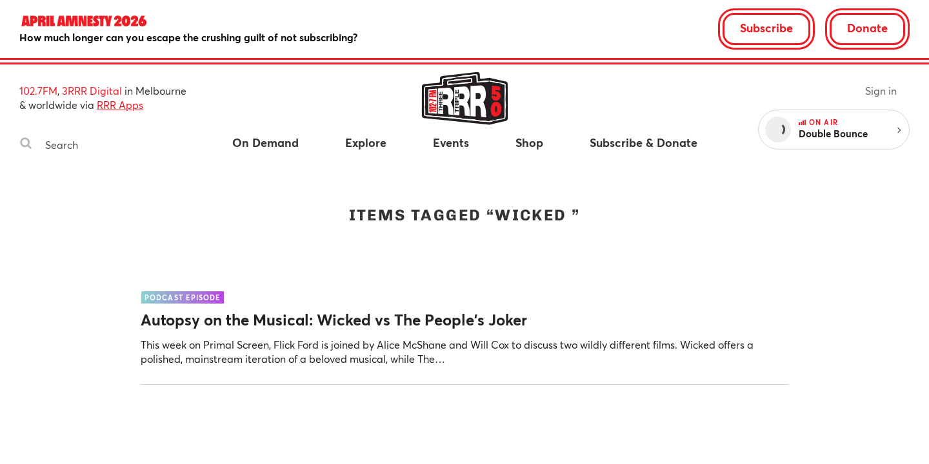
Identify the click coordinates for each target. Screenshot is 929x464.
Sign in (881, 90)
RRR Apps (120, 104)
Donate (867, 27)
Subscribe (766, 27)
